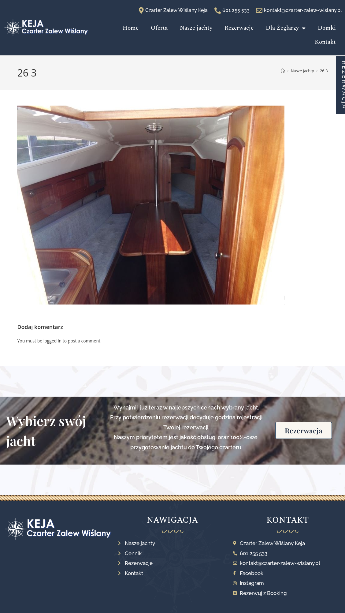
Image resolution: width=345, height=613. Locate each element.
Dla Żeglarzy (286, 28)
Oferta (159, 28)
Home (131, 28)
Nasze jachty (196, 28)
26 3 (324, 70)
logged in (52, 341)
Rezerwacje (239, 28)
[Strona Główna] (283, 70)
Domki (327, 28)
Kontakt (325, 42)
